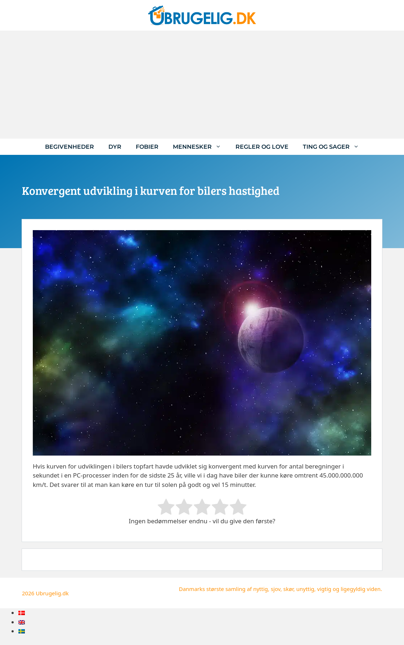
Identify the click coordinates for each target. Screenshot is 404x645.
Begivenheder (69, 146)
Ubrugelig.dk (52, 593)
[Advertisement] (202, 84)
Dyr (114, 146)
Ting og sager (334, 147)
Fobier (147, 146)
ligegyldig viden (361, 588)
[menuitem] (21, 613)
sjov (275, 588)
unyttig (305, 588)
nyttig (260, 588)
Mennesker (200, 147)
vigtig (324, 588)
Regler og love (261, 146)
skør (288, 588)
